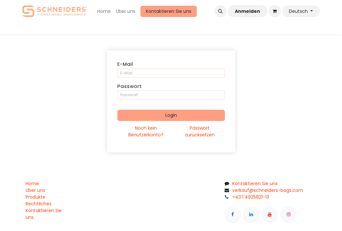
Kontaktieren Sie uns (168, 11)
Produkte (35, 197)
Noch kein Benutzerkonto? (145, 131)
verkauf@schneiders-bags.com (267, 190)
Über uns (35, 190)
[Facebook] (232, 214)
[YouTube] (269, 214)
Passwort (129, 86)
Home (32, 183)
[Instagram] (288, 214)
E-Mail (125, 64)
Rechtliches (39, 204)
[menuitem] (104, 11)
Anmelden (247, 11)
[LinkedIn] (251, 214)
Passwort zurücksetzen (200, 131)
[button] (220, 11)
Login (171, 115)
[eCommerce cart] (275, 11)
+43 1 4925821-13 (250, 197)
